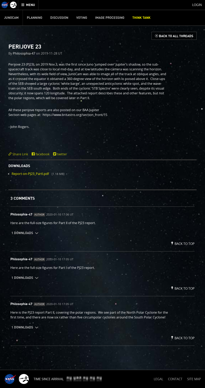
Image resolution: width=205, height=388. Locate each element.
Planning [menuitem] (34, 17)
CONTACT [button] (175, 379)
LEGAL (158, 378)
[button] (182, 242)
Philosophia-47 (24, 53)
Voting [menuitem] (81, 17)
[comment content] (102, 223)
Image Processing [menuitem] (109, 17)
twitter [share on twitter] (62, 154)
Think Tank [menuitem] (141, 17)
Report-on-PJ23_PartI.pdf (30, 174)
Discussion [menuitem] (59, 17)
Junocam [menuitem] (11, 17)
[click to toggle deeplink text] (19, 154)
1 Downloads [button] (22, 233)
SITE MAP (194, 379)
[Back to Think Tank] (174, 36)
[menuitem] (28, 5)
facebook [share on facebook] (42, 154)
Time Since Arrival (49, 379)
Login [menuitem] (197, 5)
